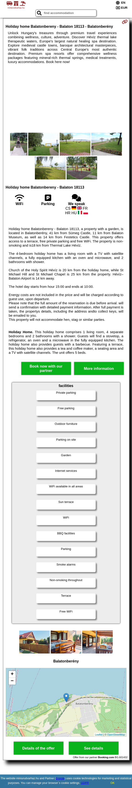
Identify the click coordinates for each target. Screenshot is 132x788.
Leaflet (99, 734)
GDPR (85, 783)
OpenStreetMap (116, 734)
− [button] (12, 681)
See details (93, 748)
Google (60, 778)
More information (99, 369)
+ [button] (12, 674)
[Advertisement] (66, 98)
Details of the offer (38, 748)
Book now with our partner (46, 368)
